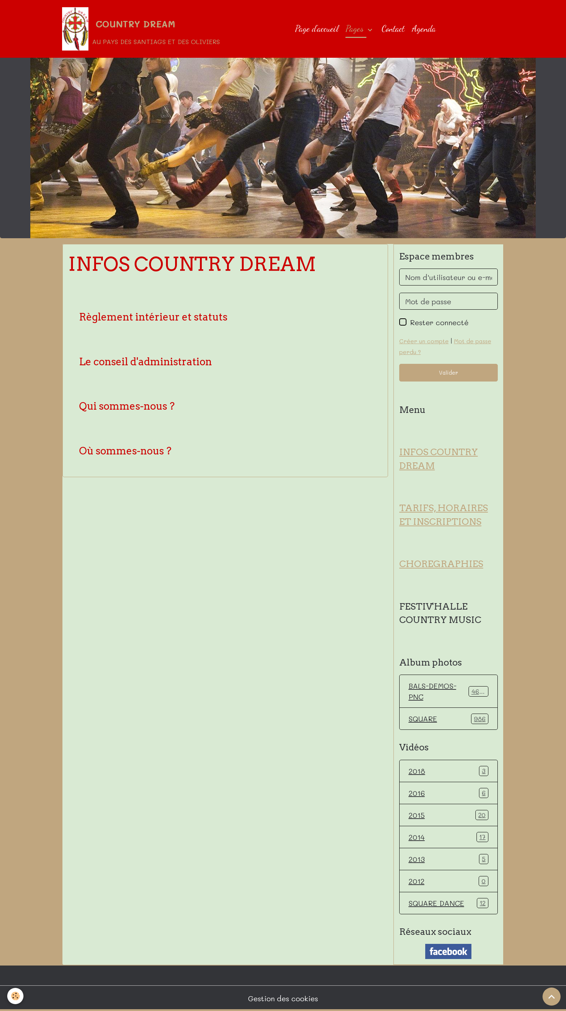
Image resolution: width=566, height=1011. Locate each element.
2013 (449, 859)
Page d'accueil (316, 28)
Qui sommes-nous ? (127, 406)
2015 (449, 815)
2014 (449, 837)
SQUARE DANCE (449, 903)
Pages (355, 28)
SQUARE (449, 719)
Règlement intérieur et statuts (153, 317)
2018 (449, 771)
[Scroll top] (552, 997)
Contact (393, 28)
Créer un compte (424, 341)
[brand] (141, 29)
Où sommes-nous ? (125, 451)
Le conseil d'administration (145, 362)
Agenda (424, 28)
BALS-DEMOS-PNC (449, 691)
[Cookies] (15, 996)
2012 (449, 881)
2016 (449, 793)
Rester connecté (439, 322)
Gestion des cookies (283, 998)
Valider (448, 372)
